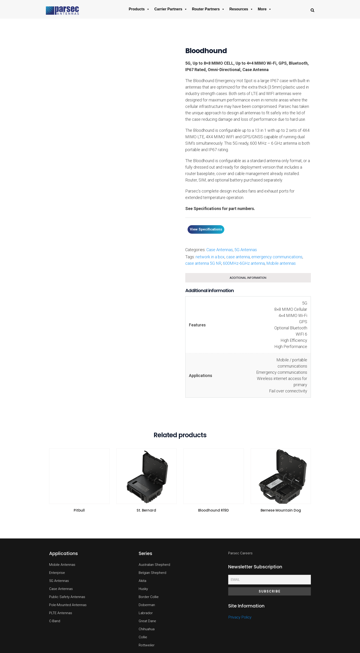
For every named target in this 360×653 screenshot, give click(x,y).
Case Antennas (219, 249)
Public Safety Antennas (67, 597)
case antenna (238, 256)
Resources (241, 9)
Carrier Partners (170, 9)
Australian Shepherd (154, 565)
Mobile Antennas (62, 565)
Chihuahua (147, 629)
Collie (143, 637)
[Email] (269, 579)
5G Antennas (245, 249)
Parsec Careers (240, 553)
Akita (142, 581)
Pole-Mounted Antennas (68, 605)
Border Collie (149, 597)
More (265, 9)
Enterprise (57, 573)
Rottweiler (147, 645)
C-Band (54, 621)
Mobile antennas (281, 263)
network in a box (210, 256)
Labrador (146, 613)
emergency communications (276, 256)
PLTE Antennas (60, 613)
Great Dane (147, 621)
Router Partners (208, 9)
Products (139, 9)
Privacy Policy (239, 617)
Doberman (147, 605)
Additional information (248, 277)
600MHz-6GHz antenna (244, 263)
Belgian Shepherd (152, 573)
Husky (143, 589)
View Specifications (206, 229)
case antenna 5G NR (203, 263)
